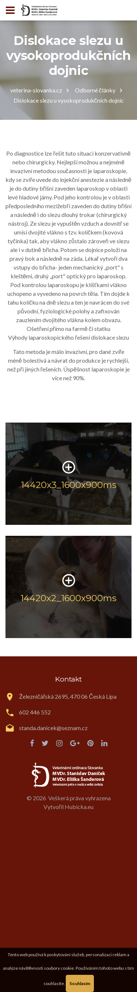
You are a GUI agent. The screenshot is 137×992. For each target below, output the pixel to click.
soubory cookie (59, 968)
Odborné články (95, 90)
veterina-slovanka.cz (36, 90)
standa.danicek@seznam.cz (53, 727)
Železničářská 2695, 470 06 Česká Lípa (68, 696)
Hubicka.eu (79, 806)
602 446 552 (35, 712)
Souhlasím (79, 983)
